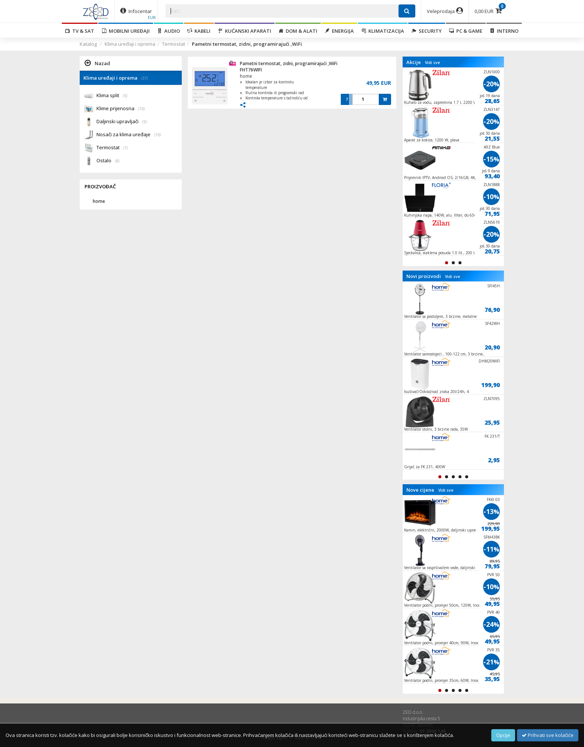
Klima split (111, 95)
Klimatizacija (382, 31)
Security (427, 31)
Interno (504, 31)
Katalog (88, 44)
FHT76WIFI (251, 70)
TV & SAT (79, 31)
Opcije (503, 735)
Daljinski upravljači (121, 122)
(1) (125, 147)
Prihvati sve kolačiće (548, 735)
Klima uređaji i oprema (130, 44)
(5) (125, 95)
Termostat (173, 44)
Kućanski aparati (244, 31)
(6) (117, 160)
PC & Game (465, 31)
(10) (141, 108)
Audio (168, 31)
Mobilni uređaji (126, 31)
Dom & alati (298, 31)
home (246, 76)
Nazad (97, 63)
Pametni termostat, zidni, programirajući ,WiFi (288, 63)
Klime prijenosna (120, 109)
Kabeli (198, 31)
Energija (339, 31)
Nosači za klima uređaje (128, 135)
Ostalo (108, 161)
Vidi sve (432, 62)
